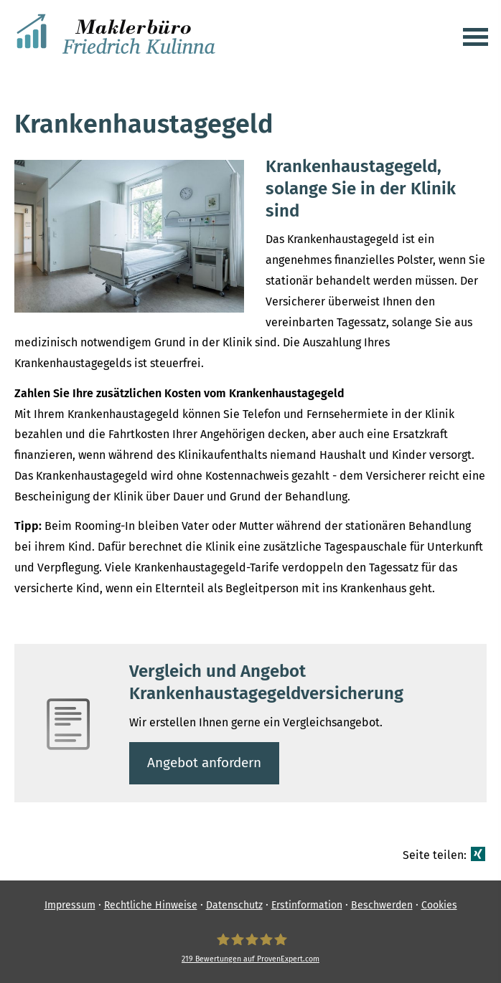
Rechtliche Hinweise (150, 905)
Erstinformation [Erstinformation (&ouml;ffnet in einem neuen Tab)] (306, 905)
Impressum (70, 905)
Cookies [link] (439, 905)
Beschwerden (382, 905)
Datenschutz (234, 905)
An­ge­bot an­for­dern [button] (204, 762)
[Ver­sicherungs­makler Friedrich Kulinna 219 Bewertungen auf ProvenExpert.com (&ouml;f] (250, 948)
